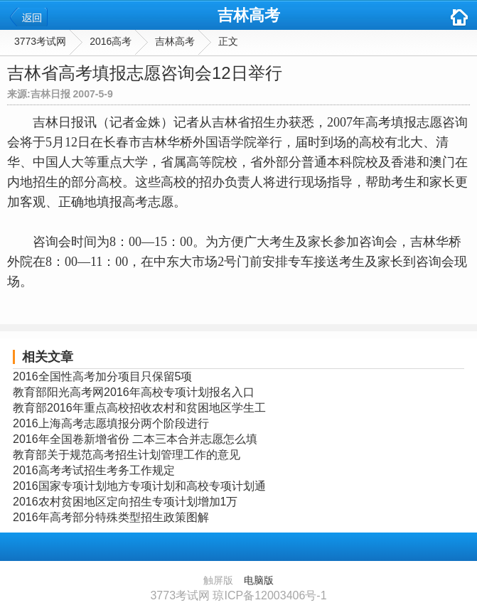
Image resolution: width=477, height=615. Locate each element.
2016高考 (111, 41)
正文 (228, 41)
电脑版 (259, 580)
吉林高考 (249, 15)
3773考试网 (40, 41)
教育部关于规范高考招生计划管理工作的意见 (126, 455)
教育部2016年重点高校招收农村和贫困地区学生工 (139, 408)
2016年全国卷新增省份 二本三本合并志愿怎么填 (135, 439)
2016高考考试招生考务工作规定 (94, 470)
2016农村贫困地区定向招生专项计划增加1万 (125, 502)
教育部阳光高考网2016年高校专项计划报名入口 (133, 392)
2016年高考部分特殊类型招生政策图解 (111, 517)
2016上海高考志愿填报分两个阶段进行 (111, 423)
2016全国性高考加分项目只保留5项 (103, 376)
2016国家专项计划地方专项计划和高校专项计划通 (139, 486)
